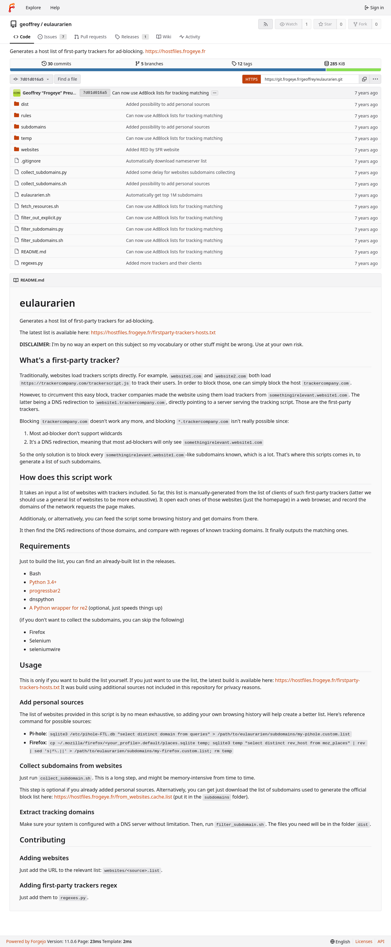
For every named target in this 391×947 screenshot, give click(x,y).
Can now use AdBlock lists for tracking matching (160, 93)
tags (242, 64)
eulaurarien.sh (32, 195)
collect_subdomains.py (40, 172)
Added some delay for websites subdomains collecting (180, 172)
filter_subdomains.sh (38, 240)
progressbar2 (44, 590)
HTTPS (251, 79)
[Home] (11, 7)
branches (149, 64)
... (215, 92)
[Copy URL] (364, 79)
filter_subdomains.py (38, 229)
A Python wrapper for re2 (58, 607)
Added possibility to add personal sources (168, 104)
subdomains (30, 127)
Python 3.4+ (43, 582)
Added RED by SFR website (152, 149)
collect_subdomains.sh (40, 183)
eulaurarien (58, 24)
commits (56, 64)
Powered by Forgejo (26, 941)
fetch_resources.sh (36, 206)
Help (55, 7)
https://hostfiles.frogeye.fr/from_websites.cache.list (113, 796)
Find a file (67, 79)
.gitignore (27, 161)
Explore (33, 7)
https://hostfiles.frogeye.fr (175, 51)
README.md (30, 252)
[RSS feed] (265, 24)
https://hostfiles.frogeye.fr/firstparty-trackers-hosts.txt (153, 332)
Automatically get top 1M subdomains (164, 195)
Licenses (364, 941)
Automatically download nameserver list (166, 161)
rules (22, 115)
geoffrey (30, 24)
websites (26, 149)
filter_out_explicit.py (37, 217)
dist (21, 104)
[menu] (375, 79)
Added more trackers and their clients (164, 263)
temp (23, 138)
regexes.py (28, 263)
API (381, 941)
